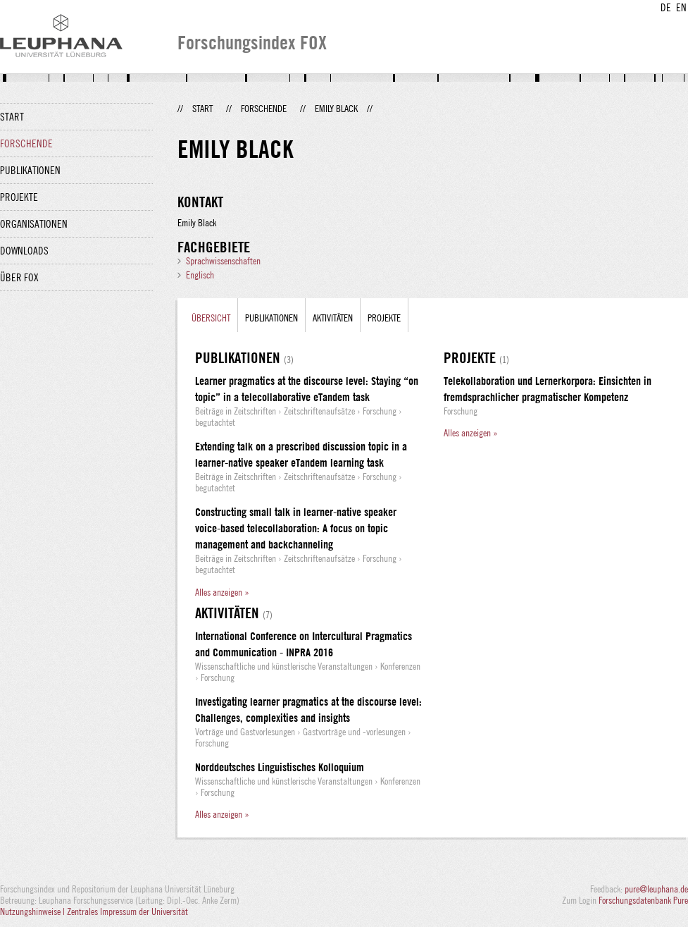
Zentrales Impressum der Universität (127, 911)
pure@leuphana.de (656, 889)
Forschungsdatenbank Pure (643, 900)
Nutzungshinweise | (33, 911)
